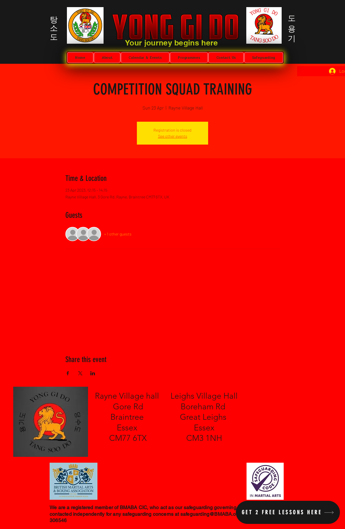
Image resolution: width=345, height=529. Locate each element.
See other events (172, 136)
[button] (107, 57)
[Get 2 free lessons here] (288, 512)
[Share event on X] (80, 373)
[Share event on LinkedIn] (92, 373)
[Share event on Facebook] (67, 373)
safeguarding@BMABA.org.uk (213, 514)
